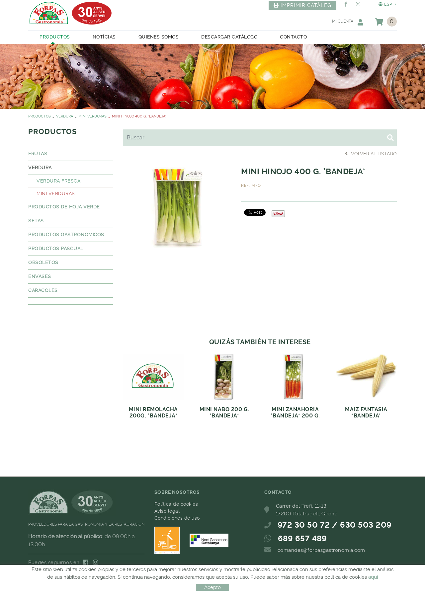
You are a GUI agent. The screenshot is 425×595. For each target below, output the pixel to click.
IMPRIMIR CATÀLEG (302, 5)
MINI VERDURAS (92, 116)
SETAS (36, 220)
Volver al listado (371, 153)
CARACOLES (43, 290)
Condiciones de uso (177, 518)
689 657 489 (302, 538)
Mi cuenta (347, 22)
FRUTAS (37, 153)
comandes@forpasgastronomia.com (321, 550)
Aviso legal (167, 511)
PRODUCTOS (39, 116)
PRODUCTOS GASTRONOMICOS (66, 234)
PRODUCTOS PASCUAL (55, 248)
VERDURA (64, 116)
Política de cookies (176, 504)
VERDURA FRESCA (58, 181)
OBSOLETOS (43, 262)
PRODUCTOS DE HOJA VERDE (64, 206)
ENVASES (39, 276)
